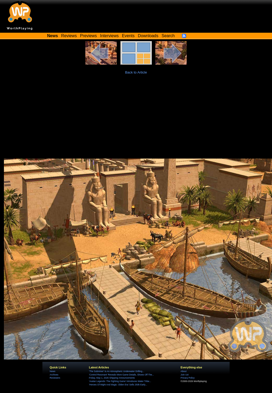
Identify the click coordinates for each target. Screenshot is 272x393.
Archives (54, 374)
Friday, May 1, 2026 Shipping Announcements (112, 378)
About (183, 371)
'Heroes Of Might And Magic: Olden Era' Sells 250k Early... (118, 384)
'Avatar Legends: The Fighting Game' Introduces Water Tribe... (120, 381)
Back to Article (136, 72)
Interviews (109, 35)
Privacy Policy (188, 378)
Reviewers (55, 378)
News (52, 371)
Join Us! (185, 374)
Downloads (148, 35)
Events (128, 35)
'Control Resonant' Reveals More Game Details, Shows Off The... (121, 374)
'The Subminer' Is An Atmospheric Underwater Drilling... (116, 371)
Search (168, 35)
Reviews (69, 35)
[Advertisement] (136, 119)
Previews (88, 35)
